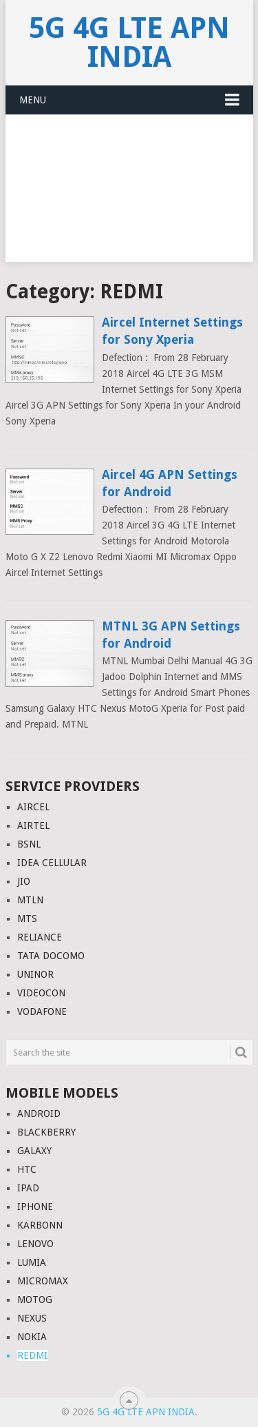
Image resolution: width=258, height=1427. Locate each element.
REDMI (32, 1355)
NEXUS (32, 1318)
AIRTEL (33, 825)
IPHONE (35, 1206)
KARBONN (40, 1225)
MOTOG (34, 1299)
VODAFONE (42, 1011)
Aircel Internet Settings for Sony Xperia (172, 331)
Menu (32, 99)
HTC (26, 1169)
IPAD (28, 1187)
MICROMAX (42, 1280)
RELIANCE (39, 937)
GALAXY (34, 1150)
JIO (23, 881)
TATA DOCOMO (51, 955)
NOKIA (32, 1336)
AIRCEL (33, 806)
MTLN (30, 899)
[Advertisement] (129, 196)
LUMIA (31, 1262)
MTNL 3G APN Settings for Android (171, 634)
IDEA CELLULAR (52, 862)
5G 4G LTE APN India (129, 42)
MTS (27, 918)
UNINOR (35, 974)
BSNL (29, 844)
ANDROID (39, 1113)
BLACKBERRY (46, 1132)
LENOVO (35, 1243)
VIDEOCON (41, 992)
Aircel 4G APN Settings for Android (169, 483)
